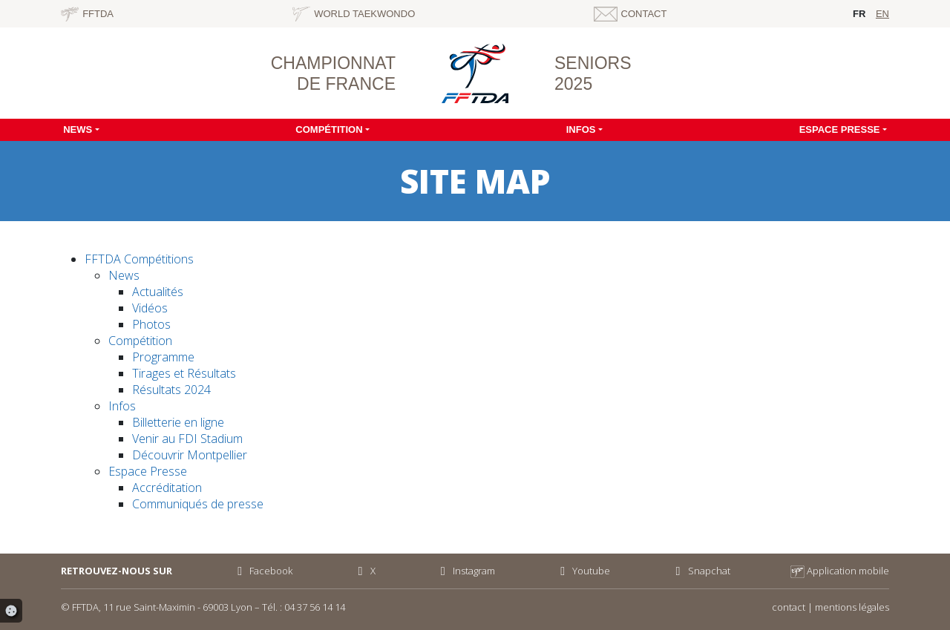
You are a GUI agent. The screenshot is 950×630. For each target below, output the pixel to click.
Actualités (157, 291)
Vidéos (150, 308)
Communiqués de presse (197, 504)
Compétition (328, 129)
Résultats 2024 (171, 389)
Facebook (262, 570)
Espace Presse (839, 129)
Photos (151, 324)
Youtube (582, 570)
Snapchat (700, 570)
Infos (581, 129)
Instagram (465, 570)
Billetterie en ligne (178, 422)
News (77, 129)
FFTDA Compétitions (139, 259)
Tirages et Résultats (184, 373)
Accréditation (167, 487)
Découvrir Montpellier (189, 455)
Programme (163, 357)
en (882, 14)
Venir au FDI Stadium (187, 438)
